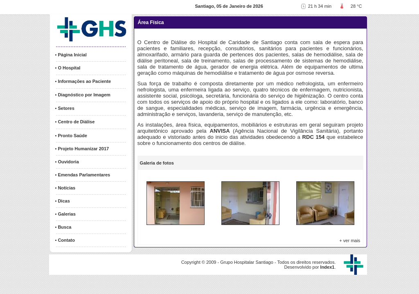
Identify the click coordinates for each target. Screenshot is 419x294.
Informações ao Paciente (84, 81)
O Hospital (69, 67)
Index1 (327, 267)
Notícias (66, 187)
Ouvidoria (68, 161)
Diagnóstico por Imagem (84, 94)
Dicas (64, 200)
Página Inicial (72, 54)
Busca (64, 227)
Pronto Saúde (72, 135)
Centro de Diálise (76, 121)
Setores (66, 108)
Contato (66, 240)
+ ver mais (349, 240)
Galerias (66, 214)
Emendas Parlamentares (84, 174)
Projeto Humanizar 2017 (83, 148)
